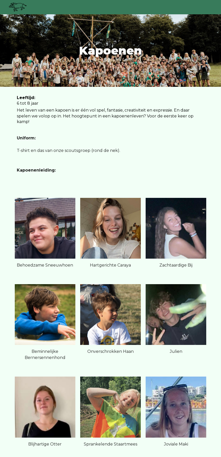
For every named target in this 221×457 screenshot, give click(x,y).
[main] (110, 51)
